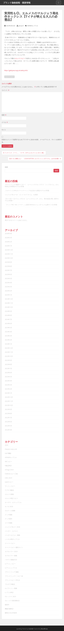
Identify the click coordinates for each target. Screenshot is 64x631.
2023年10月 (9, 356)
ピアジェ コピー (10, 564)
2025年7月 (8, 270)
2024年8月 (8, 315)
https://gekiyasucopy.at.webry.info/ (16, 70)
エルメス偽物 (9, 494)
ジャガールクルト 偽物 (12, 535)
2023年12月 (9, 348)
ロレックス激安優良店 (12, 601)
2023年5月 (8, 377)
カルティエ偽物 (10, 511)
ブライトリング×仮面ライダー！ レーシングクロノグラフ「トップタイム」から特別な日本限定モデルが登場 (32, 185)
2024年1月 (8, 344)
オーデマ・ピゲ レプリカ (13, 502)
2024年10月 (9, 307)
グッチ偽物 (8, 515)
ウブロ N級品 (9, 490)
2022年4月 (8, 430)
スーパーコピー (10, 543)
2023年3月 (8, 385)
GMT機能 (8, 453)
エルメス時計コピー (11, 498)
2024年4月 (8, 332)
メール (5, 122)
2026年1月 (8, 246)
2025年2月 (8, 291)
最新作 (7, 605)
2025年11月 (9, 254)
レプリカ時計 (9, 592)
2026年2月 (8, 242)
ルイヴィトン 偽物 (11, 588)
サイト (4, 130)
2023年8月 (8, 364)
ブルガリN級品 (10, 584)
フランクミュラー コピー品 (14, 576)
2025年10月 (9, 258)
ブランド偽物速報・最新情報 (16, 2)
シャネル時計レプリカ (12, 539)
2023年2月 (8, 389)
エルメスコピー (20, 58)
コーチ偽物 (8, 523)
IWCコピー (8, 461)
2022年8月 (8, 413)
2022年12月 (9, 397)
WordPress (44, 629)
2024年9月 (8, 311)
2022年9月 (8, 409)
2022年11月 (9, 401)
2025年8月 (8, 266)
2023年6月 (8, 373)
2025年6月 (8, 274)
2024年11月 (9, 303)
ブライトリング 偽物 (11, 572)
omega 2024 (9, 470)
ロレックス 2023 (10, 596)
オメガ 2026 (9, 506)
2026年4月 (8, 233)
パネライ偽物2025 (11, 560)
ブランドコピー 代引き (12, 580)
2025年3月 (8, 287)
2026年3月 (8, 238)
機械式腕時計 (9, 609)
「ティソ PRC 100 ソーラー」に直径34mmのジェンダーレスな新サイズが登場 (31, 205)
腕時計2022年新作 (11, 613)
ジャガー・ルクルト (11, 531)
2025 (6, 445)
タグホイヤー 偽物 (11, 556)
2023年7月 (8, 368)
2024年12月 (9, 299)
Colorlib (30, 629)
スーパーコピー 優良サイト (14, 547)
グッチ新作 (8, 519)
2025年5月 (8, 278)
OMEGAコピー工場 (11, 474)
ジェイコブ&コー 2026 (12, 527)
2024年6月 (8, 323)
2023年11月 (9, 352)
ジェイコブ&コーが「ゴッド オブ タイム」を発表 (21, 195)
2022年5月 (8, 426)
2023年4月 (8, 381)
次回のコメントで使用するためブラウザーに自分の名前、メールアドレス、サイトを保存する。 (32, 141)
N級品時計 (8, 466)
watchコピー (9, 482)
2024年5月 (8, 328)
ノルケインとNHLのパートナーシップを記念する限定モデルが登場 (27, 190)
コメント (5, 90)
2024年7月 (8, 319)
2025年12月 (9, 250)
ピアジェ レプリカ (11, 568)
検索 (6, 167)
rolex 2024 (8, 478)
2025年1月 (8, 295)
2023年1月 (8, 393)
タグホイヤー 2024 (11, 551)
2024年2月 (8, 340)
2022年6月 (8, 422)
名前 (4, 115)
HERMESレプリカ (32, 26)
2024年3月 (8, 336)
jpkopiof (21, 26)
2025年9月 (8, 262)
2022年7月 (8, 418)
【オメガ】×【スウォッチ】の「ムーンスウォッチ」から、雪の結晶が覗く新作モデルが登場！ (32, 200)
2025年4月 (8, 283)
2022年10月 (9, 405)
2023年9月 (8, 360)
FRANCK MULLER (11, 449)
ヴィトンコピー (10, 486)
